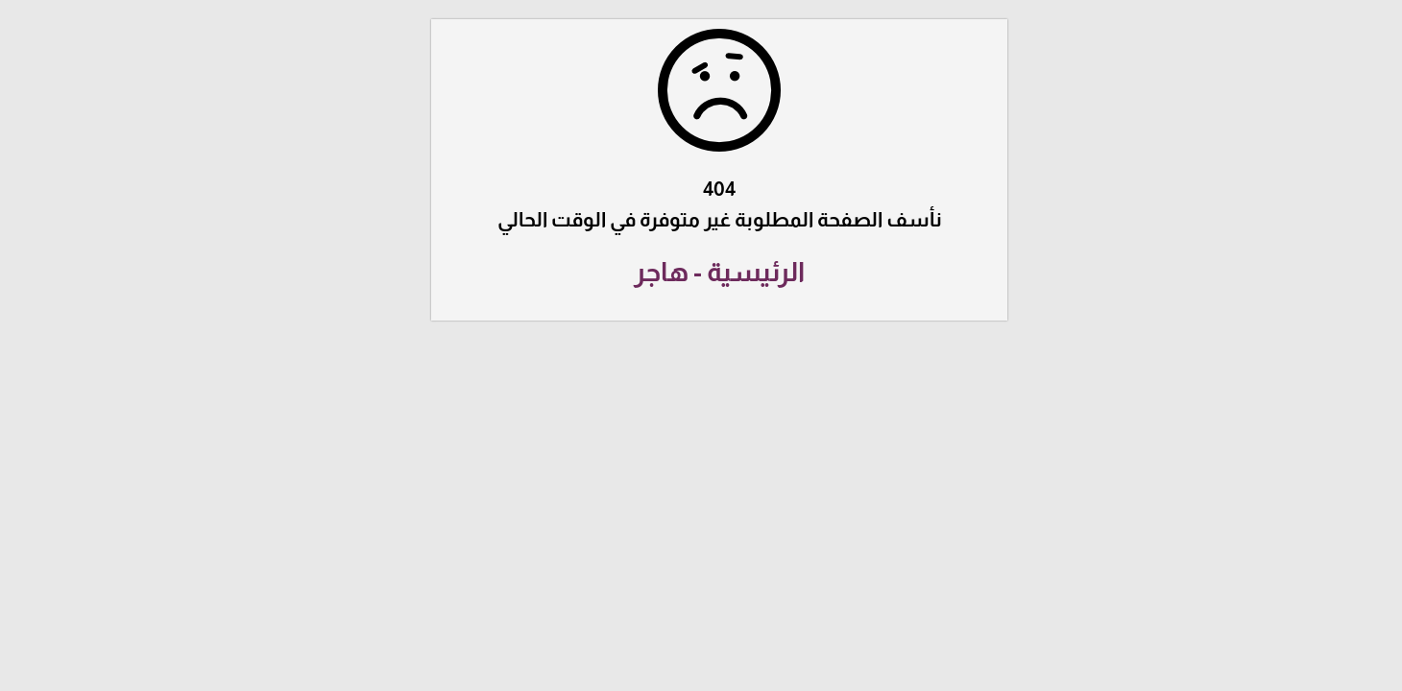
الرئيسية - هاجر (701, 272)
